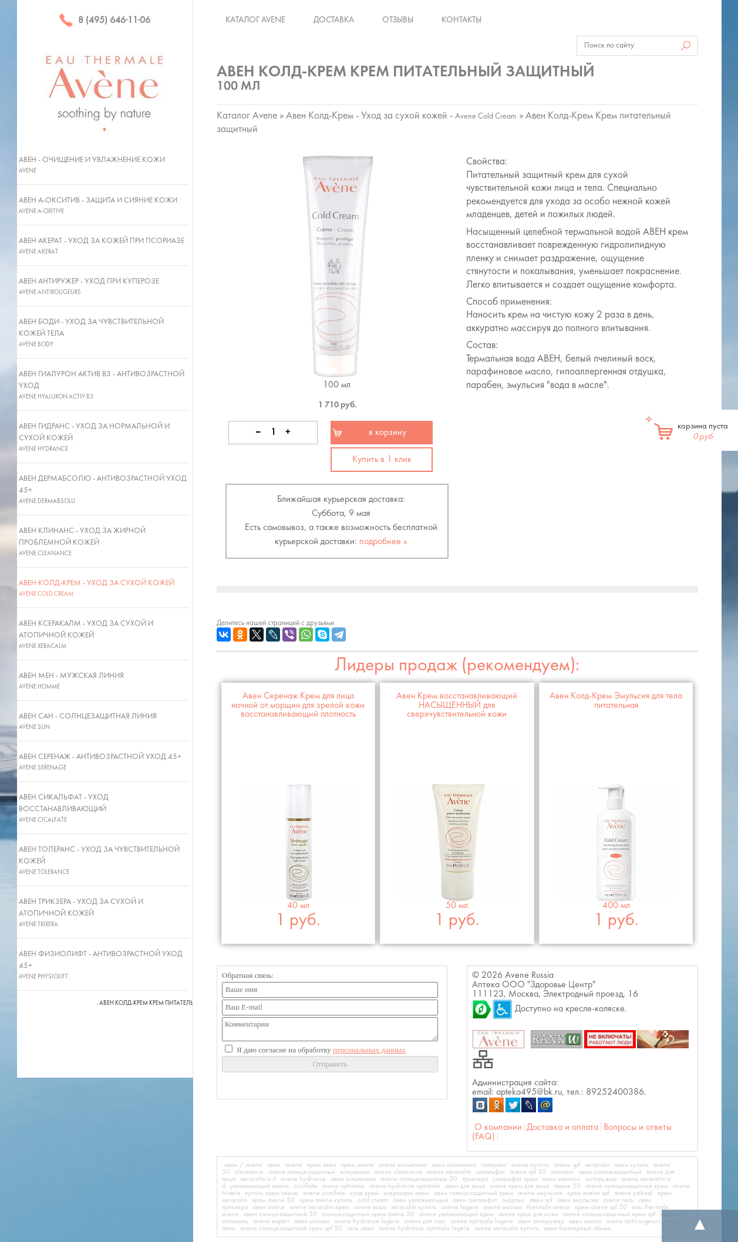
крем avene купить (326, 1200)
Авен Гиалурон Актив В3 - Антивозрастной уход (101, 385)
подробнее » (383, 541)
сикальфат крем (515, 1179)
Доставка (334, 20)
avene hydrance (303, 1179)
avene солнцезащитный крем (626, 1186)
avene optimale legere (481, 1221)
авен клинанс (561, 1179)
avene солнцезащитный (301, 1172)
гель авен (360, 1228)
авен (274, 1165)
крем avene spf (588, 1193)
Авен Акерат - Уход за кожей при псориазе (101, 246)
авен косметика (454, 1165)
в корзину (387, 432)
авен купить (632, 1165)
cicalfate (305, 1186)
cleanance (249, 1172)
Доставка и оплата (562, 1127)
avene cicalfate (324, 1193)
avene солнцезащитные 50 (418, 1179)
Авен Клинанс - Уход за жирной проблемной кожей (82, 541)
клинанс (562, 1172)
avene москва (502, 1207)
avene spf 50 (528, 1172)
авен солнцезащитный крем (473, 1193)
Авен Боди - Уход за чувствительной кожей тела (91, 332)
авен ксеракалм (353, 1179)
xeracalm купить (414, 1207)
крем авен (321, 1165)
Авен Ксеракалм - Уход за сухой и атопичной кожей (86, 634)
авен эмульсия (577, 1200)
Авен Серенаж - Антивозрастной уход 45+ (100, 762)
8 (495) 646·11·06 (104, 20)
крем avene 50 (273, 1200)
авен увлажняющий (420, 1200)
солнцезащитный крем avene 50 (368, 1214)
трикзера (475, 1179)
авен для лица (465, 1186)
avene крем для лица (519, 1186)
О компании (498, 1127)
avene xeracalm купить (506, 1228)
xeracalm (597, 1165)
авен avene (268, 1207)
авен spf (541, 1200)
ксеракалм (355, 1172)
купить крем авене (271, 1193)
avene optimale (343, 1186)
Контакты (461, 20)
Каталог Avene (255, 20)
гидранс (513, 1200)
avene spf (567, 1165)
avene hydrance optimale (404, 1186)
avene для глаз (425, 1221)
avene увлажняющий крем (456, 1214)
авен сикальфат (475, 1200)
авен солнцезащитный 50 (280, 1214)
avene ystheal (633, 1193)
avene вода (370, 1207)
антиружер (600, 1179)
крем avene (357, 1165)
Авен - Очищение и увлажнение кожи (92, 165)
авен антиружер (541, 1221)
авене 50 (567, 1186)
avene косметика (403, 1165)
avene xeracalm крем (319, 1207)
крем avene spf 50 (601, 1207)
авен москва (311, 1221)
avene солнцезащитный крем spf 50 (291, 1228)
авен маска (585, 1221)
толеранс (494, 1165)
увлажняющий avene (259, 1186)
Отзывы (397, 20)
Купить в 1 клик (382, 459)
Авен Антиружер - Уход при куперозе (89, 286)
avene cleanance (398, 1172)
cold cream (373, 1200)
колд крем (364, 1193)
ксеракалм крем (406, 1193)
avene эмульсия (540, 1193)
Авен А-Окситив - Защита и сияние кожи (98, 205)
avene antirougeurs (633, 1221)
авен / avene (243, 1165)
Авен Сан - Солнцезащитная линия (88, 721)
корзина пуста (703, 431)
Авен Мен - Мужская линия (71, 681)
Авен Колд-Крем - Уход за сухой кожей (96, 588)
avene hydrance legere (366, 1221)
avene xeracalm (449, 1172)
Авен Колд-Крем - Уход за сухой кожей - (401, 116)
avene (293, 1165)
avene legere (460, 1207)
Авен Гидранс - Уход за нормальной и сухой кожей (94, 437)
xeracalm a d (258, 1179)
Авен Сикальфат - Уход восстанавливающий (64, 808)
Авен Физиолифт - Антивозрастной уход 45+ (101, 965)
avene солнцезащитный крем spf (609, 1214)
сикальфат (490, 1172)
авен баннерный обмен (577, 1228)
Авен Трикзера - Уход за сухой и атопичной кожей (81, 912)
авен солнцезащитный (610, 1172)
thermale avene (548, 1207)
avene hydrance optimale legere (424, 1228)
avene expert (271, 1221)
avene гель (618, 1200)
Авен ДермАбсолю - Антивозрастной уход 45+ (103, 489)
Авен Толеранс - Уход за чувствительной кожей (99, 860)
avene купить (530, 1165)
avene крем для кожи (528, 1214)
